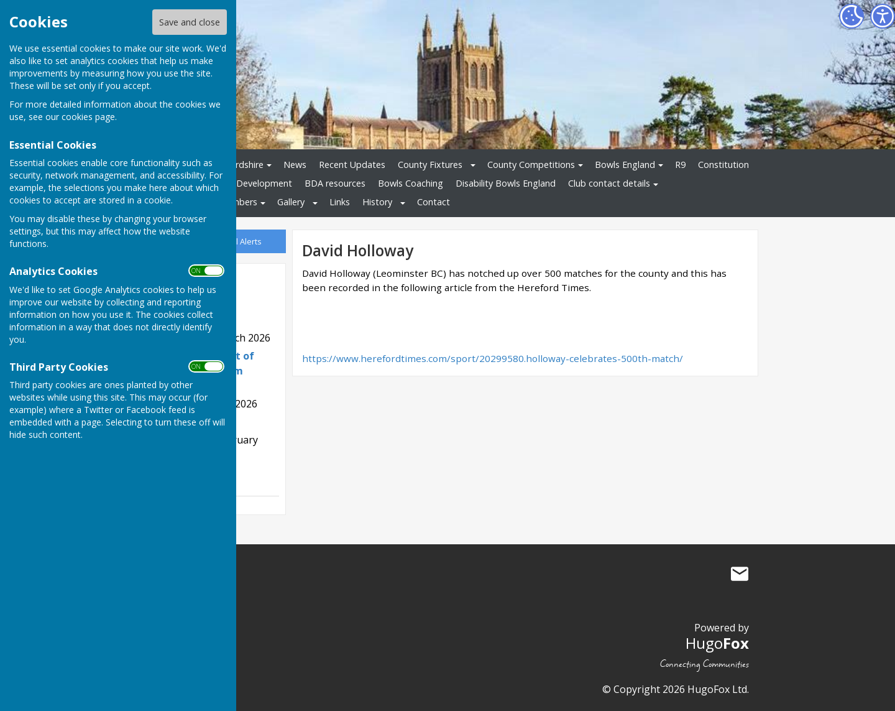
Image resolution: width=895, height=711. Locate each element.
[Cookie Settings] (851, 16)
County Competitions (531, 164)
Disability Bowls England (506, 183)
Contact (433, 202)
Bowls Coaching (410, 183)
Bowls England (625, 164)
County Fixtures (430, 164)
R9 (680, 164)
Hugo (717, 643)
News (294, 164)
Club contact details (609, 183)
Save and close (189, 22)
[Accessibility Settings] (882, 16)
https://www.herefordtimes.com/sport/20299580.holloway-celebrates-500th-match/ (492, 358)
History (377, 202)
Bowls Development (250, 183)
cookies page (88, 117)
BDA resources (335, 183)
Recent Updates (352, 164)
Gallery (291, 202)
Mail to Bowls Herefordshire (739, 573)
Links (339, 202)
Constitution (723, 164)
